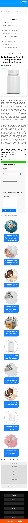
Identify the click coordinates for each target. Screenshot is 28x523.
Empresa (14, 499)
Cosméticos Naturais (8, 25)
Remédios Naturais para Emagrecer (12, 50)
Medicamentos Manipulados (10, 36)
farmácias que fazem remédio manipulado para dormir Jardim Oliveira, (11, 309)
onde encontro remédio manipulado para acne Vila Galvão (11, 404)
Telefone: (10, 180)
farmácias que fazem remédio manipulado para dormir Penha (11, 380)
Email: (12, 174)
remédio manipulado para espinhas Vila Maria (11, 285)
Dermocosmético (7, 28)
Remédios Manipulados (8, 41)
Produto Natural (7, 39)
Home (14, 495)
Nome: (12, 169)
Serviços (14, 19)
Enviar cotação (9, 210)
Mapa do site (14, 517)
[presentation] (12, 187)
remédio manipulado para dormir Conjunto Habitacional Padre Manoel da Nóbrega (11, 238)
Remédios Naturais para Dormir (11, 47)
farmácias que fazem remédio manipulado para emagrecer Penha (11, 262)
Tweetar (3, 68)
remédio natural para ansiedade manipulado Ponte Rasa (11, 428)
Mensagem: (10, 201)
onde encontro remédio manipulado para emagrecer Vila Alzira (11, 357)
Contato (14, 512)
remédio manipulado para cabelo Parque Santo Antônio (11, 333)
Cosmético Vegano (7, 22)
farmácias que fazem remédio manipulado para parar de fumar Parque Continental (11, 452)
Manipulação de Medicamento (10, 33)
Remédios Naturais (7, 44)
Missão (14, 504)
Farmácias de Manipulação (9, 30)
